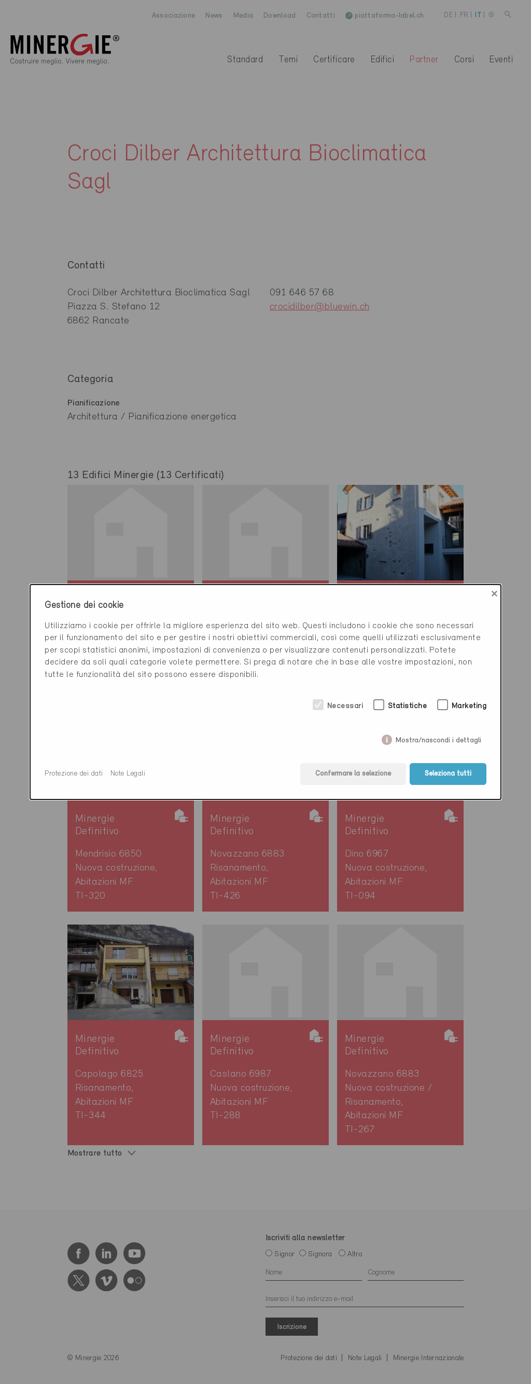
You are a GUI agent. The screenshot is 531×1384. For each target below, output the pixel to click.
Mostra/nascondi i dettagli (438, 738)
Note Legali (128, 774)
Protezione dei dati (74, 774)
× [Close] (494, 594)
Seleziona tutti (448, 774)
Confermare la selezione (353, 774)
